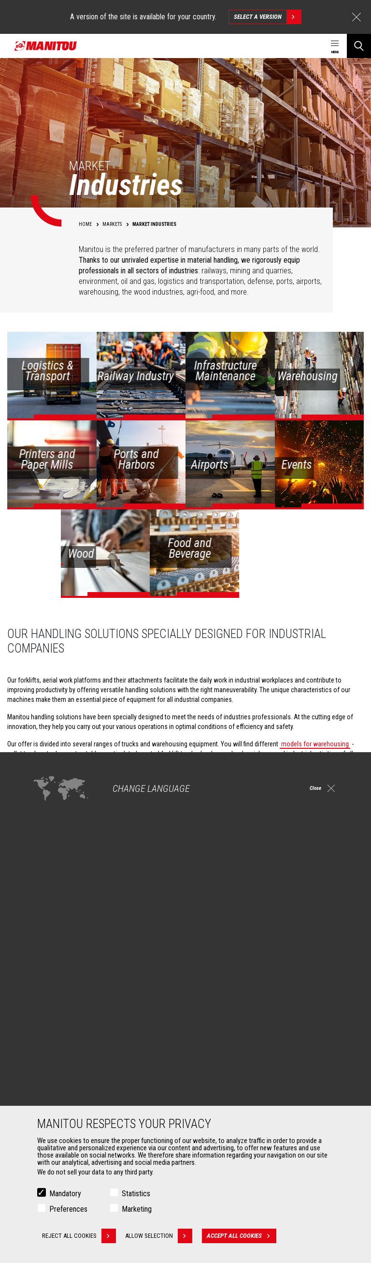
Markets (43, 952)
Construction (54, 980)
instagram (296, 906)
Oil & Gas (48, 1003)
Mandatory (65, 1193)
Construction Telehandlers (235, 968)
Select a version (267, 17)
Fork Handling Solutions (68, 1097)
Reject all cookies (79, 1236)
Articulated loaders (225, 1015)
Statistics (136, 1193)
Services (206, 1057)
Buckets (47, 1074)
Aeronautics (53, 1015)
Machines (207, 952)
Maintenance (216, 1097)
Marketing (137, 1209)
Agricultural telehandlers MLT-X (240, 992)
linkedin (317, 906)
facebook (274, 906)
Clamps (46, 1085)
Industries (49, 992)
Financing (212, 1074)
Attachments (51, 1057)
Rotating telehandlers (228, 1003)
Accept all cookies (244, 1236)
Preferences (68, 1209)
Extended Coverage (225, 1085)
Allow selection (161, 1236)
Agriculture (51, 968)
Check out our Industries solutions (79, 839)
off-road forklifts (321, 763)
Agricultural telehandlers (232, 980)
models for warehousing (315, 744)
